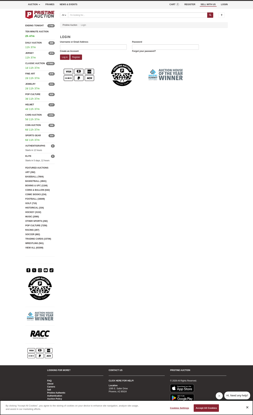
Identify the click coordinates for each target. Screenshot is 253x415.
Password (137, 42)
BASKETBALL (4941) (36, 181)
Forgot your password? (144, 51)
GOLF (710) (31, 203)
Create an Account (69, 51)
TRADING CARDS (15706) (38, 239)
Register (76, 57)
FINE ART (30, 73)
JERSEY (29, 53)
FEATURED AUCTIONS (36, 168)
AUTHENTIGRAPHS (35, 146)
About (50, 384)
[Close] (247, 407)
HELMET (29, 104)
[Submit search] (210, 15)
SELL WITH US (208, 4)
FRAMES (50, 4)
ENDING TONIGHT (34, 25)
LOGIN (224, 4)
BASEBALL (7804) (34, 176)
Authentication (54, 396)
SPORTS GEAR (33, 135)
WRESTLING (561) (34, 243)
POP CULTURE (32, 94)
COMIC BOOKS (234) (36, 194)
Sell (49, 390)
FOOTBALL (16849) (35, 199)
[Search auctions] (137, 15)
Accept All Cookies (206, 408)
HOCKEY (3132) (33, 212)
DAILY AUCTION (33, 43)
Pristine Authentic (56, 393)
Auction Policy (54, 399)
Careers (51, 387)
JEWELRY (30, 84)
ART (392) (30, 172)
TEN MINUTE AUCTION (40, 34)
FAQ (49, 380)
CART (174, 4)
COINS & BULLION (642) (37, 190)
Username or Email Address (74, 42)
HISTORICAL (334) (34, 208)
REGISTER (189, 4)
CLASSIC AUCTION (35, 63)
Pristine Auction (70, 25)
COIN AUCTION (33, 125)
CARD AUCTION (33, 115)
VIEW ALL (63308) (34, 247)
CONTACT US (116, 370)
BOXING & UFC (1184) (36, 185)
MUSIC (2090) (32, 216)
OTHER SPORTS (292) (36, 221)
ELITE (28, 156)
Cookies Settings (179, 408)
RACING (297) (32, 230)
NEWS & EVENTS (68, 4)
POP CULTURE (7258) (36, 225)
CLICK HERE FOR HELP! (121, 380)
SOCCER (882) (32, 234)
